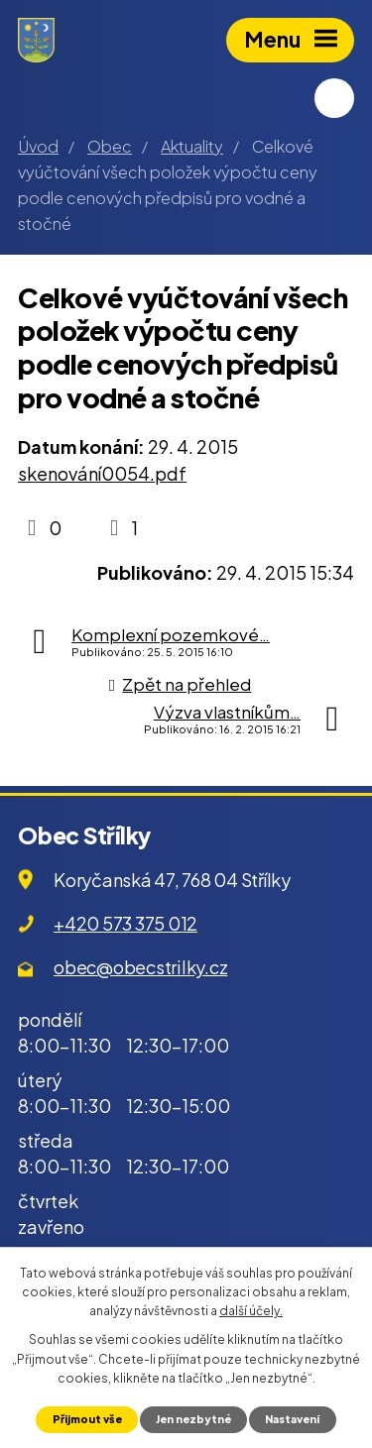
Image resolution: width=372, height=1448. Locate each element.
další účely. (251, 1310)
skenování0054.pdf (102, 473)
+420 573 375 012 (125, 923)
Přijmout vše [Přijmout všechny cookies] (87, 1418)
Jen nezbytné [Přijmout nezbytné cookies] (193, 1418)
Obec (109, 146)
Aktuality (192, 146)
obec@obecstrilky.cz (140, 966)
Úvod (38, 146)
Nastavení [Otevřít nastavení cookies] (292, 1418)
